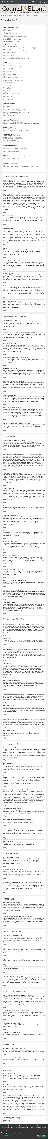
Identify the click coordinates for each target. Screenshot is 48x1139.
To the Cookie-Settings (6, 1135)
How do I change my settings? (10, 46)
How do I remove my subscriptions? (11, 151)
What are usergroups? (8, 107)
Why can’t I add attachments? (10, 74)
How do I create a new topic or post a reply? (13, 63)
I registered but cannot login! (10, 33)
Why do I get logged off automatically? (12, 39)
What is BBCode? (7, 87)
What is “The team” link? (8, 115)
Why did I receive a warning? (9, 76)
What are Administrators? (9, 104)
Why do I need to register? (9, 29)
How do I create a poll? (8, 68)
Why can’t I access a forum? (9, 73)
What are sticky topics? (8, 96)
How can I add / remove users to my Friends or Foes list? (16, 130)
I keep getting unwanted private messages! (13, 122)
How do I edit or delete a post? (10, 65)
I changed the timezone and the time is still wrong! (15, 51)
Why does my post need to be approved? (13, 80)
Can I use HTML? (7, 88)
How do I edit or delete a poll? (10, 71)
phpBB (28, 374)
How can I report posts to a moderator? (12, 77)
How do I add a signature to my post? (12, 67)
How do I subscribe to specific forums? (12, 150)
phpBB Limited (6, 1076)
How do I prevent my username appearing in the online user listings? (19, 48)
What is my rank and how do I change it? (12, 57)
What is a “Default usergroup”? (10, 113)
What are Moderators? (8, 106)
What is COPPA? (7, 30)
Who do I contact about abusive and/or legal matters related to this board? (21, 166)
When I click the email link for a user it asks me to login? (16, 58)
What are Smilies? (7, 90)
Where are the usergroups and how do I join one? (14, 109)
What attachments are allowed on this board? (14, 156)
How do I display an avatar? (9, 55)
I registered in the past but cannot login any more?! (15, 36)
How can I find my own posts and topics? (12, 141)
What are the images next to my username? (13, 54)
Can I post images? (7, 92)
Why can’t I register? (7, 32)
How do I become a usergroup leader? (12, 110)
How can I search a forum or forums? (12, 135)
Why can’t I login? (7, 35)
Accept (44, 1135)
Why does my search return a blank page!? (13, 138)
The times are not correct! (9, 49)
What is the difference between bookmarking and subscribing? (18, 147)
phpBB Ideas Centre (28, 1087)
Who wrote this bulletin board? (10, 163)
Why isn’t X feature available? (10, 165)
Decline (39, 1135)
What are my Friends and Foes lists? (11, 129)
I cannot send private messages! (11, 120)
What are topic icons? (8, 99)
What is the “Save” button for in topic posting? (14, 79)
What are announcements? (9, 95)
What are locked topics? (8, 98)
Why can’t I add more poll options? (11, 70)
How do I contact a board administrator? (12, 168)
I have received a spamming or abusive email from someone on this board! (21, 123)
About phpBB (28, 1078)
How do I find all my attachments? (11, 158)
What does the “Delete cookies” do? (11, 41)
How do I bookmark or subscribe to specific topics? (15, 148)
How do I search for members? (10, 140)
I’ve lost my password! (8, 38)
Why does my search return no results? (12, 137)
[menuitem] (13, 2)
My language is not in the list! (10, 52)
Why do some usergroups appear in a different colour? (16, 112)
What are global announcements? (11, 93)
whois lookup (19, 1100)
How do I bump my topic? (9, 82)
